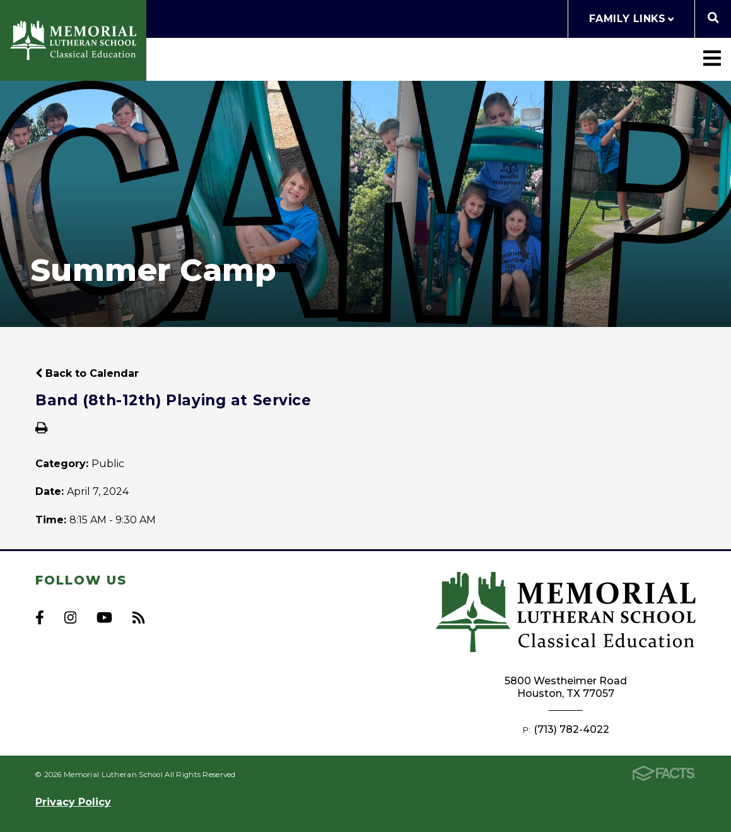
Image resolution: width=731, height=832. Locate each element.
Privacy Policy (73, 802)
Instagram (70, 617)
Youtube (104, 617)
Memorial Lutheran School (73, 40)
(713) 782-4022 (571, 729)
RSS (138, 617)
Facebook (39, 617)
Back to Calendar (87, 373)
